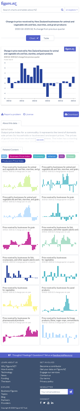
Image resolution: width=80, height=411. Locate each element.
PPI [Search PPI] (61, 156)
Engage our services (50, 372)
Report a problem (11, 114)
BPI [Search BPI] (4, 156)
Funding (5, 378)
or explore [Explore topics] (72, 9)
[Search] (62, 9)
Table (46, 38)
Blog (3, 396)
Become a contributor (50, 366)
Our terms (45, 378)
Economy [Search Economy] (38, 156)
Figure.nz (9, 4)
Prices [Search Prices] (71, 156)
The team (5, 381)
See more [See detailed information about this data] (40, 140)
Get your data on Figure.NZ (53, 369)
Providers (5, 402)
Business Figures (9, 390)
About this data (10, 122)
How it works (7, 369)
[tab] (33, 38)
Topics (4, 393)
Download (71, 114)
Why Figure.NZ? (8, 366)
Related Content (11, 149)
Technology (6, 372)
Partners (5, 399)
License (28, 114)
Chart (32, 38)
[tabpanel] (40, 76)
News (3, 375)
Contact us (45, 375)
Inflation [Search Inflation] (52, 156)
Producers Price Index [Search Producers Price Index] (13, 160)
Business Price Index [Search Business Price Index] (20, 156)
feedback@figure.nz (62, 355)
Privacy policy (46, 381)
